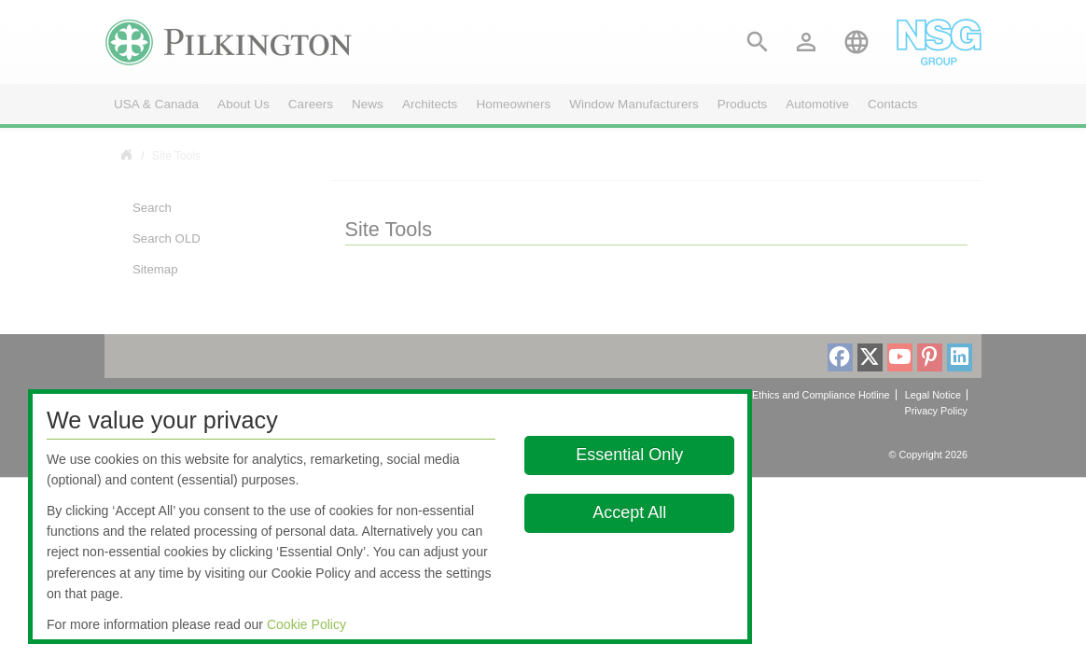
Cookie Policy (306, 624)
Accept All (629, 512)
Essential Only (629, 454)
